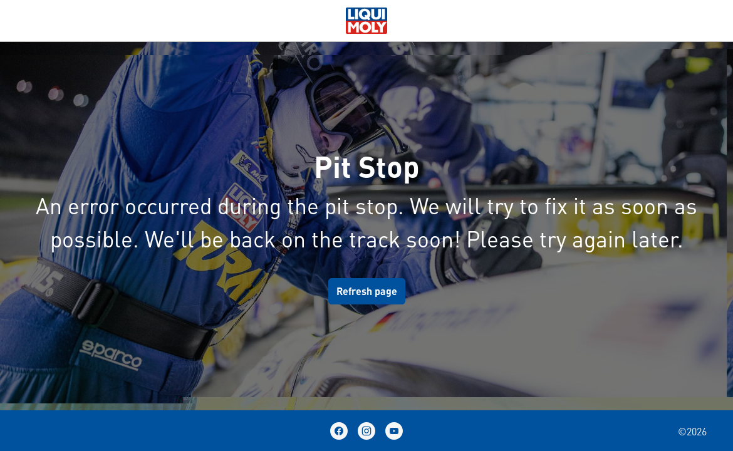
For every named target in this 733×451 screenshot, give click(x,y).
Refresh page (366, 291)
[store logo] (366, 19)
